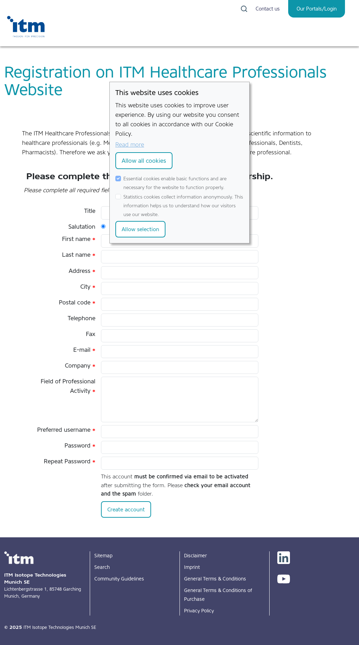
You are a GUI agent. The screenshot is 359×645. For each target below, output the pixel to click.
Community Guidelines (119, 579)
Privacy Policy (199, 610)
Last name (78, 254)
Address (82, 270)
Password (80, 445)
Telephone (81, 318)
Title (89, 210)
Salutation (81, 226)
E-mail (84, 349)
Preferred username (66, 429)
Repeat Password (69, 461)
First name (78, 238)
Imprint (192, 567)
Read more (129, 144)
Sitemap (103, 555)
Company (80, 365)
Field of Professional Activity (68, 386)
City (87, 286)
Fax (90, 333)
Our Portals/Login (317, 9)
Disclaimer (195, 555)
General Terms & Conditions (215, 579)
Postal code (77, 302)
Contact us (268, 9)
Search (102, 567)
